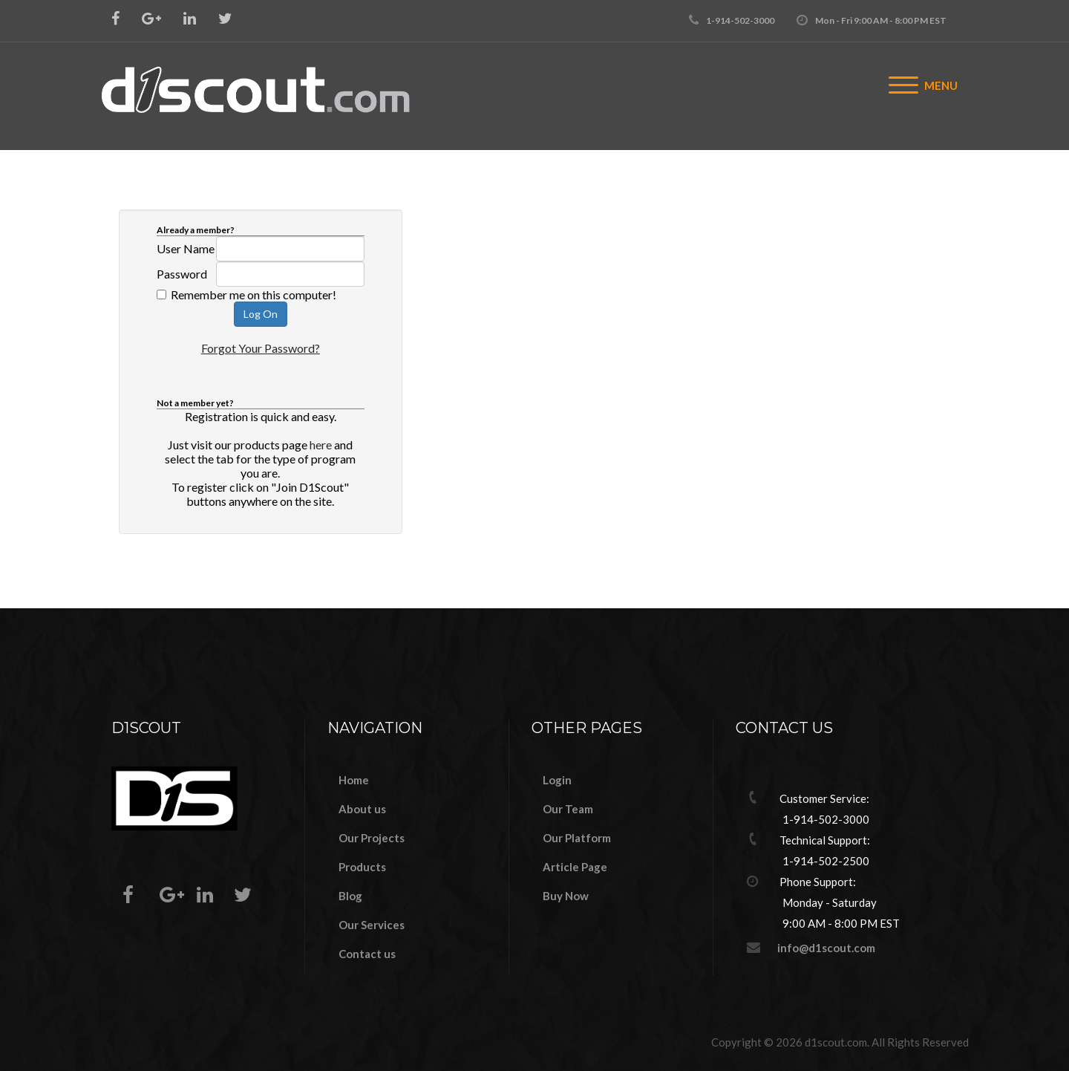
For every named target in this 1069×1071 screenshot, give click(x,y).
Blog (350, 895)
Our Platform (577, 837)
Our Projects (372, 837)
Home (354, 780)
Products (362, 866)
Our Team (568, 809)
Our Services (372, 924)
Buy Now (566, 895)
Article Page (575, 866)
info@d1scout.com (826, 947)
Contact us (367, 953)
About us (362, 809)
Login (557, 780)
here (321, 444)
